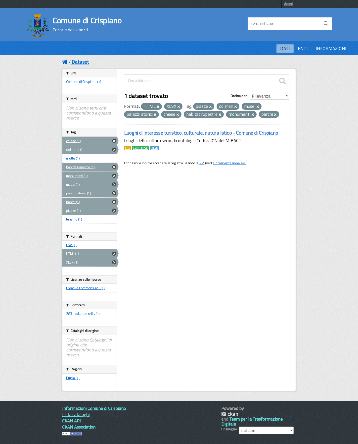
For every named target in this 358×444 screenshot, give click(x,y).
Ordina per (238, 95)
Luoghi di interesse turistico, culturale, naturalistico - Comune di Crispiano (201, 133)
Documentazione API (229, 163)
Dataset (80, 62)
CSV (127, 148)
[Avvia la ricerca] (326, 23)
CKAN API (71, 420)
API (201, 163)
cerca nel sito (261, 23)
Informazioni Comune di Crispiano (94, 408)
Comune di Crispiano (87, 24)
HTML (154, 148)
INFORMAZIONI (331, 48)
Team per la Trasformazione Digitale (252, 421)
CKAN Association (78, 427)
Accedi (288, 3)
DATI (285, 48)
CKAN (229, 414)
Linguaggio (229, 429)
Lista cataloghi (76, 414)
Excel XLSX (140, 148)
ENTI (303, 48)
